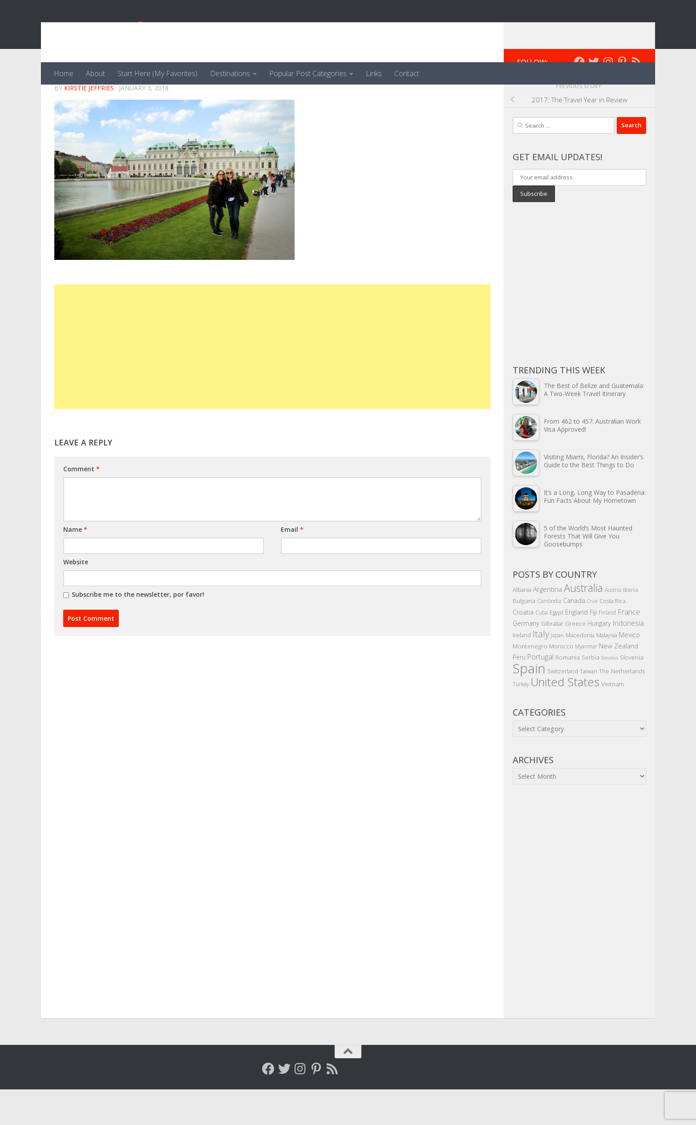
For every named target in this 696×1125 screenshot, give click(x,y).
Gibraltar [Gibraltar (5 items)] (552, 659)
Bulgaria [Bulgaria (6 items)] (524, 636)
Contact (406, 73)
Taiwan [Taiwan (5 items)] (588, 707)
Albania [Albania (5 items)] (522, 625)
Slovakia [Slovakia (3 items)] (609, 693)
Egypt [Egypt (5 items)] (556, 648)
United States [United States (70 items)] (564, 717)
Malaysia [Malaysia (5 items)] (606, 671)
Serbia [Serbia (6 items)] (590, 692)
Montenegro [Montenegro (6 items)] (530, 681)
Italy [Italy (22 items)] (541, 670)
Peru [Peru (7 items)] (519, 692)
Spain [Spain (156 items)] (529, 704)
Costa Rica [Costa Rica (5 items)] (612, 636)
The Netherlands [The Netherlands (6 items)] (622, 706)
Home (63, 73)
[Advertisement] (272, 382)
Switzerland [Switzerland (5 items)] (562, 707)
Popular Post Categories (308, 73)
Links (374, 73)
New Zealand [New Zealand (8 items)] (618, 681)
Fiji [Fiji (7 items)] (593, 647)
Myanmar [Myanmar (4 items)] (586, 681)
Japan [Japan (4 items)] (557, 670)
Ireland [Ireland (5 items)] (522, 671)
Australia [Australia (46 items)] (583, 623)
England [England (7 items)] (576, 647)
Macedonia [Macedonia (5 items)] (580, 671)
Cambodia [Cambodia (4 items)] (549, 636)
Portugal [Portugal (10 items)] (540, 692)
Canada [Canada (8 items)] (574, 635)
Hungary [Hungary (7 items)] (599, 659)
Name (75, 565)
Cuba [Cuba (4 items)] (541, 648)
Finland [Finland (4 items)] (607, 648)
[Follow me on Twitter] (593, 97)
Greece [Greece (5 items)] (575, 659)
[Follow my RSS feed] (636, 97)
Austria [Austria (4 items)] (613, 625)
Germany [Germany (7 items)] (526, 659)
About (95, 73)
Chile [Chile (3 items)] (592, 637)
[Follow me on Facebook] (579, 97)
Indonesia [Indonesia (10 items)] (628, 659)
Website (75, 597)
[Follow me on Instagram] (608, 97)
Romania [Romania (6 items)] (567, 692)
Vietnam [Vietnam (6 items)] (612, 719)
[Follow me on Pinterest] (622, 97)
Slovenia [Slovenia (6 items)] (631, 692)
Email (292, 565)
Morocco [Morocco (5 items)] (561, 682)
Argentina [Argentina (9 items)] (547, 624)
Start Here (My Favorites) (157, 73)
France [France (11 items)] (629, 647)
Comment (81, 504)
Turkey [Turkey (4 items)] (521, 719)
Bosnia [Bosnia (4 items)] (630, 625)
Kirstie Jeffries (89, 123)
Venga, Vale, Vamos (136, 31)
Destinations (230, 73)
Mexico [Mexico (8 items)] (629, 670)
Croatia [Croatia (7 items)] (523, 647)
